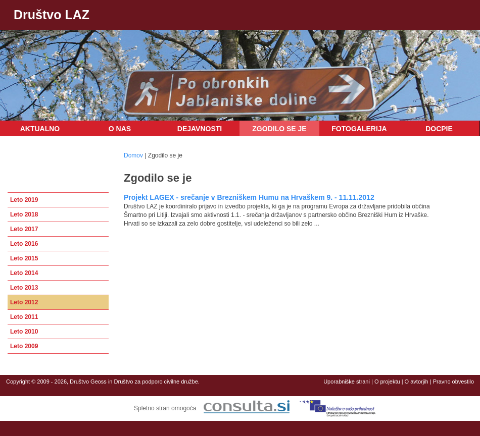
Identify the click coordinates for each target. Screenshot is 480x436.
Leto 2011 (24, 316)
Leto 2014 (24, 273)
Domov (133, 155)
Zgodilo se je (279, 129)
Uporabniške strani (346, 381)
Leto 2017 (24, 229)
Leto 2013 (24, 287)
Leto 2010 (24, 331)
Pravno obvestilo (453, 381)
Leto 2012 (24, 302)
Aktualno (40, 129)
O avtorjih (416, 381)
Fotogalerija (359, 129)
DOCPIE (439, 129)
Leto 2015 (24, 258)
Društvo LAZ (51, 15)
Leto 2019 (24, 199)
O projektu (387, 381)
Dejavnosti (199, 129)
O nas (120, 129)
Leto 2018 (24, 214)
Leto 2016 (24, 243)
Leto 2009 (24, 346)
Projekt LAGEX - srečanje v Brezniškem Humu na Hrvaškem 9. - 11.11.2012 (249, 197)
